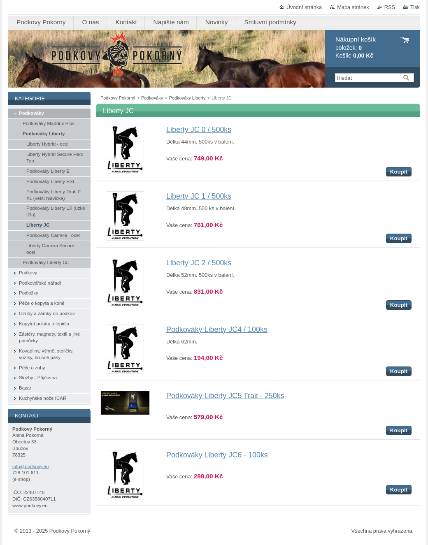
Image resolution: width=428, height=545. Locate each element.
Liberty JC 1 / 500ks (198, 196)
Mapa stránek (353, 7)
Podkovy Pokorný (117, 97)
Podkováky (152, 97)
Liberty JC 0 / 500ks (198, 129)
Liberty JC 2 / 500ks (198, 263)
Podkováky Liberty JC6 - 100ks (217, 455)
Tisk (415, 7)
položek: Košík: (355, 47)
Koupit (398, 172)
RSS (389, 7)
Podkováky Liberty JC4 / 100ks (217, 329)
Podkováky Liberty (187, 97)
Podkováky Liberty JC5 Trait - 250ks (225, 396)
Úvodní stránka (304, 7)
